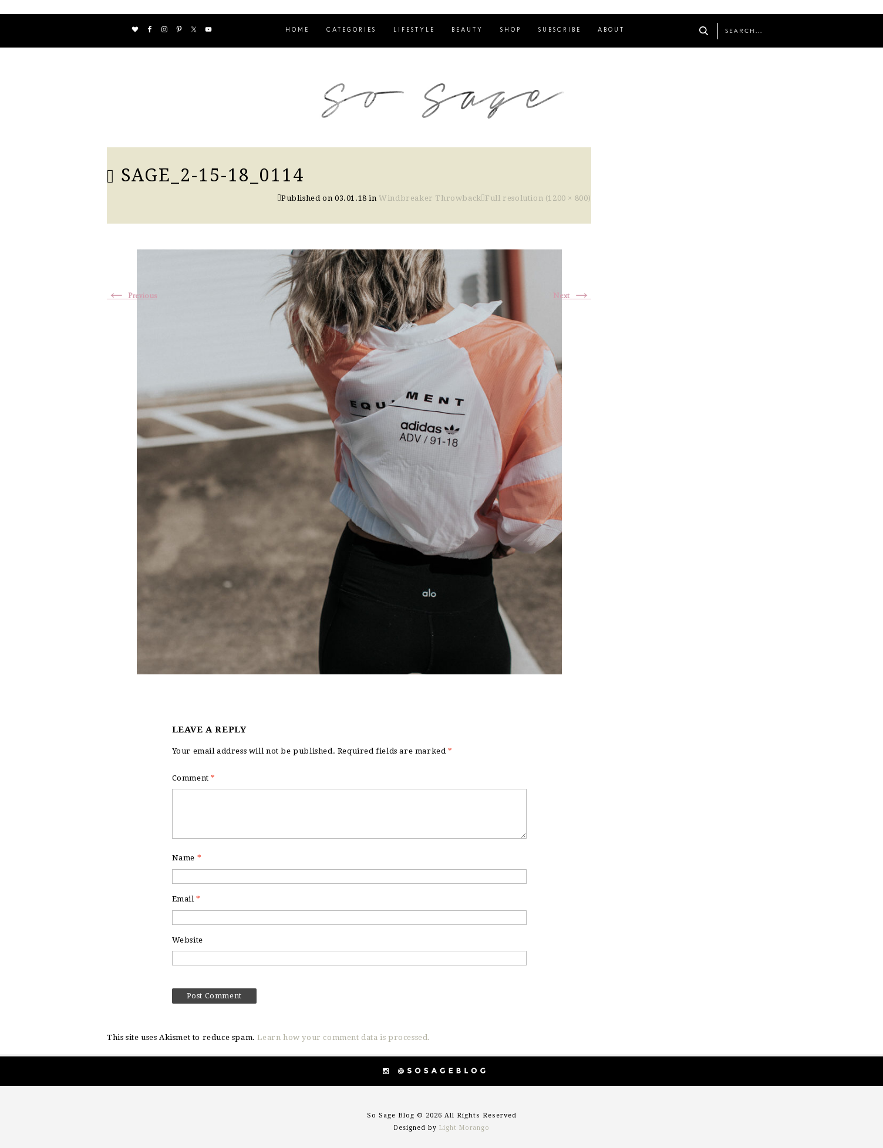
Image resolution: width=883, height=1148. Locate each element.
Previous (132, 296)
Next (572, 296)
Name (187, 857)
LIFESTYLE (414, 30)
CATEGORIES (351, 30)
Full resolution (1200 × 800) (538, 198)
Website (187, 940)
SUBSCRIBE (559, 30)
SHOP (510, 30)
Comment (193, 778)
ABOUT (611, 30)
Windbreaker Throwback (430, 198)
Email (186, 898)
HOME (297, 30)
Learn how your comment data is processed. (343, 1037)
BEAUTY (467, 30)
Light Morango (464, 1128)
